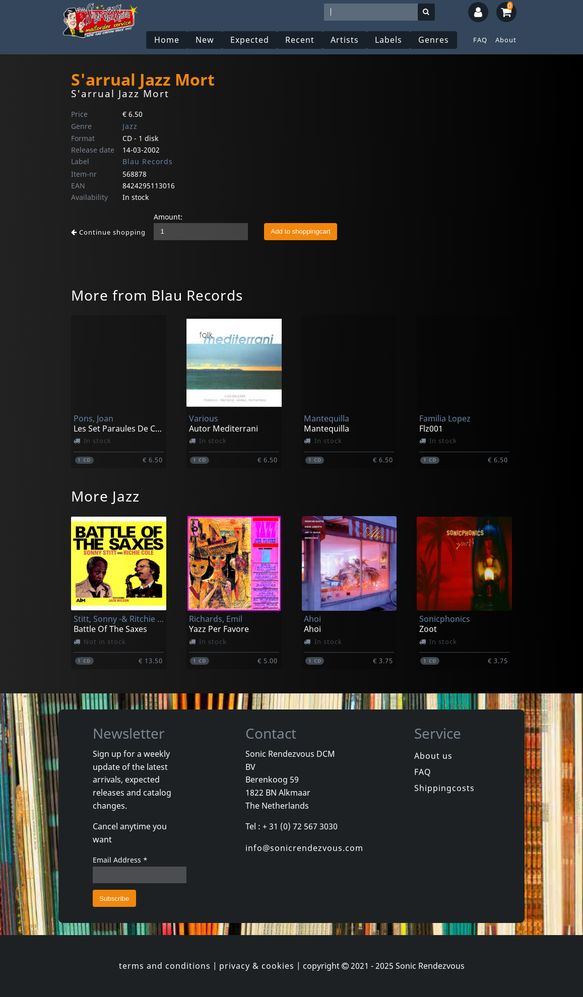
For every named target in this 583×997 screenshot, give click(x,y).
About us (433, 755)
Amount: (168, 217)
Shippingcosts (444, 788)
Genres (433, 39)
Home (166, 39)
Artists (345, 39)
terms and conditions (165, 965)
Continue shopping (108, 232)
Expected (249, 39)
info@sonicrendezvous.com (304, 847)
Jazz (130, 126)
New (205, 39)
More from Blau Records (157, 295)
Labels (388, 39)
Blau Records (147, 161)
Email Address (120, 860)
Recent (299, 39)
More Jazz (105, 496)
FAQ (480, 39)
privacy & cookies (256, 965)
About (505, 39)
